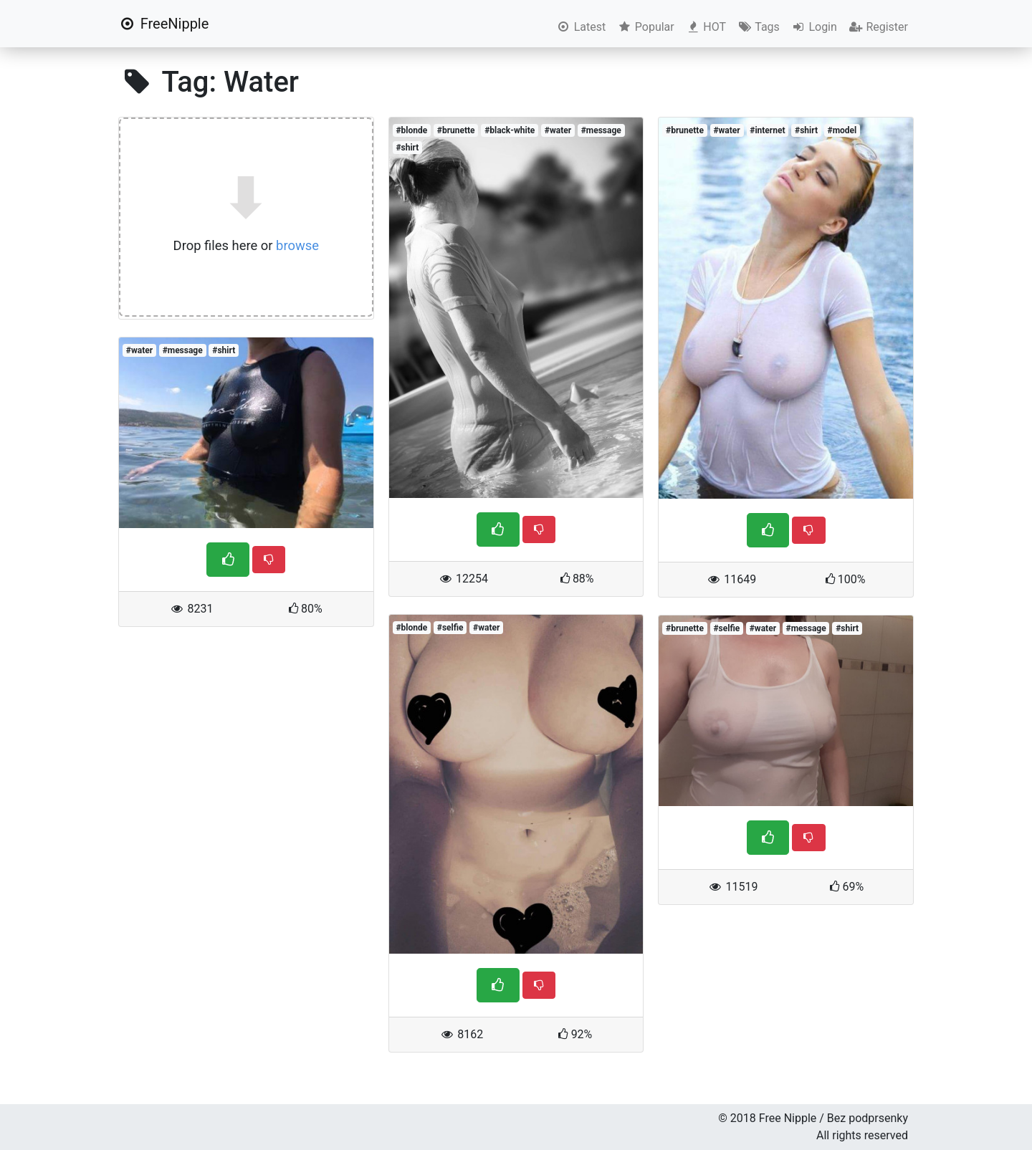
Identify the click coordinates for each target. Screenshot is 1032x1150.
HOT (706, 27)
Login (814, 27)
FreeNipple (163, 23)
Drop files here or (246, 245)
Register (878, 27)
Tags (758, 27)
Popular (645, 27)
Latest (581, 27)
